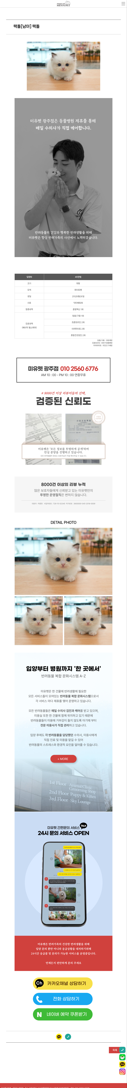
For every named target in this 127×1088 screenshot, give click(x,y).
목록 (115, 1050)
